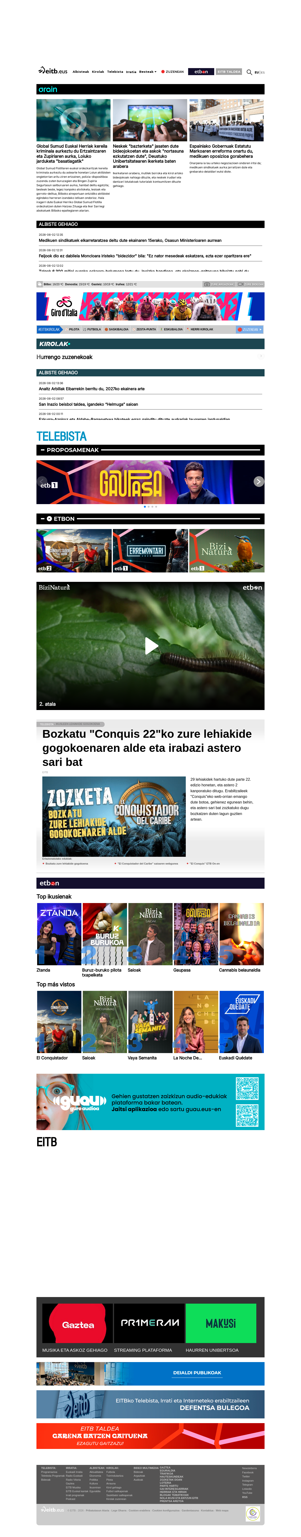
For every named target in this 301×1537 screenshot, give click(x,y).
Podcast (70, 1499)
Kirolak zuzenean (116, 1499)
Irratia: (71, 1468)
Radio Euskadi (74, 1475)
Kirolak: (112, 1468)
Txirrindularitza (114, 1475)
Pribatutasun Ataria (97, 1510)
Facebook (247, 1472)
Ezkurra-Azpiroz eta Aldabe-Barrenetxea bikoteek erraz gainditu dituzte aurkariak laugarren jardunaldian (134, 419)
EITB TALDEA (229, 71)
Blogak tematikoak (174, 1495)
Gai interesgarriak (174, 1488)
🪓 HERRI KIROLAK (199, 329)
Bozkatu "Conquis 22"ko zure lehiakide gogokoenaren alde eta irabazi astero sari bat (147, 748)
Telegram (247, 1484)
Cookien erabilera (139, 1510)
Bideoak (46, 1479)
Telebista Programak (53, 1475)
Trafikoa (166, 1473)
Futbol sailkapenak (117, 1491)
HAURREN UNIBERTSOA (212, 1350)
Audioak (138, 1479)
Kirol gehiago (113, 1487)
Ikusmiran (95, 1487)
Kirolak (98, 71)
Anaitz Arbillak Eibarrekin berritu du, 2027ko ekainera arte (92, 388)
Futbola (110, 1472)
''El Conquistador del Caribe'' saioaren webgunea (148, 863)
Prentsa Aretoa (172, 1501)
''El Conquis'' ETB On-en (205, 863)
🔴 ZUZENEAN (248, 330)
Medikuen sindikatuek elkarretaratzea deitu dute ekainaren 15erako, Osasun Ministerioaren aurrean (130, 240)
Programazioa (49, 1472)
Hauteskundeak (171, 1476)
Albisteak (81, 71)
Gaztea (70, 1483)
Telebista (115, 71)
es (263, 72)
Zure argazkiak (219, 284)
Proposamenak (73, 450)
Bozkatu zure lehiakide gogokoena (67, 863)
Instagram (248, 1480)
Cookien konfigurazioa (165, 1510)
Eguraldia (95, 1491)
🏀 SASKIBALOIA (116, 329)
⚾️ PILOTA (72, 329)
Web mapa (222, 1510)
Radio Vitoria (73, 1479)
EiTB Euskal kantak (77, 1491)
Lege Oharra (119, 1510)
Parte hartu (169, 1485)
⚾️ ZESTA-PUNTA (144, 329)
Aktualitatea (96, 1472)
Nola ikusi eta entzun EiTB (179, 1498)
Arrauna (110, 1483)
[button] (145, 507)
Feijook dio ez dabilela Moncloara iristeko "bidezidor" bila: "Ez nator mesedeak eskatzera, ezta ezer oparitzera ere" (145, 256)
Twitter (246, 1476)
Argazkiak (139, 1475)
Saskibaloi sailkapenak (119, 1495)
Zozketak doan (171, 1479)
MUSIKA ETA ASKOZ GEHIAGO (74, 1350)
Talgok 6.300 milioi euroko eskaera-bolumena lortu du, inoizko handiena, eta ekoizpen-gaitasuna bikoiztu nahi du (144, 271)
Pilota (109, 1479)
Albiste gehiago (58, 224)
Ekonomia (95, 1475)
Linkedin (247, 1488)
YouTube (247, 1492)
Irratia (131, 72)
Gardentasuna (190, 1510)
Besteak (146, 71)
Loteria (165, 1482)
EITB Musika (73, 1487)
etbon (64, 518)
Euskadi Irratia (74, 1472)
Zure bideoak (251, 284)
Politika (94, 1479)
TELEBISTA (61, 436)
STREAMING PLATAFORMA (143, 1350)
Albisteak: (97, 1468)
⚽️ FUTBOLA (92, 329)
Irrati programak (75, 1495)
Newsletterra (249, 1468)
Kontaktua (207, 1510)
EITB (46, 1142)
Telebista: (48, 1468)
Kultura (94, 1483)
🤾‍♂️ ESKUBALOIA (171, 329)
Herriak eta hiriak (173, 1492)
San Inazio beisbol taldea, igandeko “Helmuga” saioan (88, 404)
